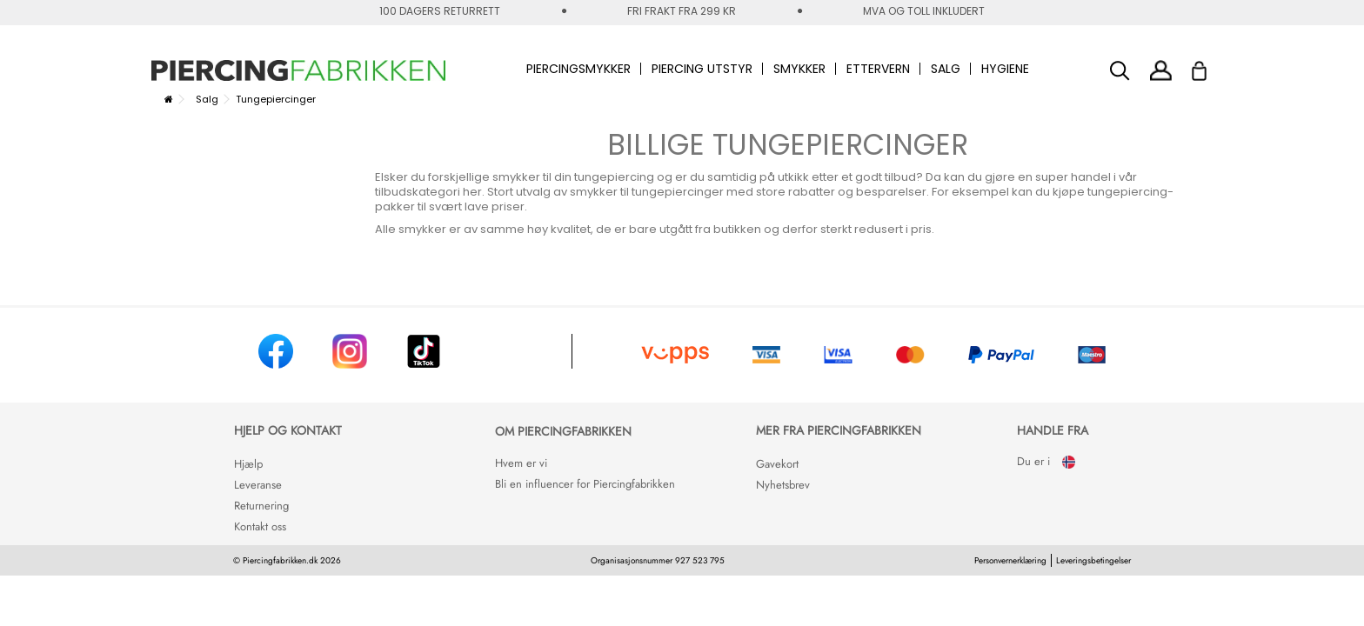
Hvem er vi (521, 463)
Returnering (261, 505)
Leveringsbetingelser (1093, 560)
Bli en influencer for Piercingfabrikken (585, 484)
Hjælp (248, 464)
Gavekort (777, 464)
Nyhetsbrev (783, 484)
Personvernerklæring (1010, 560)
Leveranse (258, 484)
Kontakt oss (260, 526)
